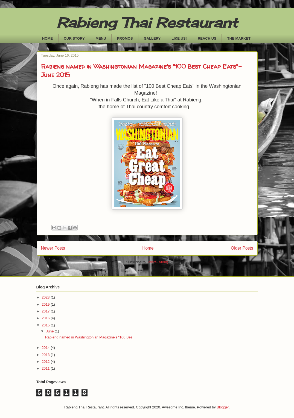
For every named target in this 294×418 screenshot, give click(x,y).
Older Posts (242, 248)
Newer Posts (53, 248)
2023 (46, 297)
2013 (46, 355)
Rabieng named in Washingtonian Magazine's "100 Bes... (90, 337)
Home (148, 248)
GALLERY (152, 38)
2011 (46, 368)
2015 (46, 325)
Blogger (223, 407)
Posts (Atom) (158, 262)
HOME (47, 38)
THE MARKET (239, 38)
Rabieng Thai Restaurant (147, 22)
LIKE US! (179, 38)
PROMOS (125, 38)
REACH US (207, 38)
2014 (46, 348)
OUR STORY (74, 38)
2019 (46, 304)
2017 (46, 311)
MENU (101, 38)
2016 (46, 318)
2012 (46, 361)
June (50, 331)
